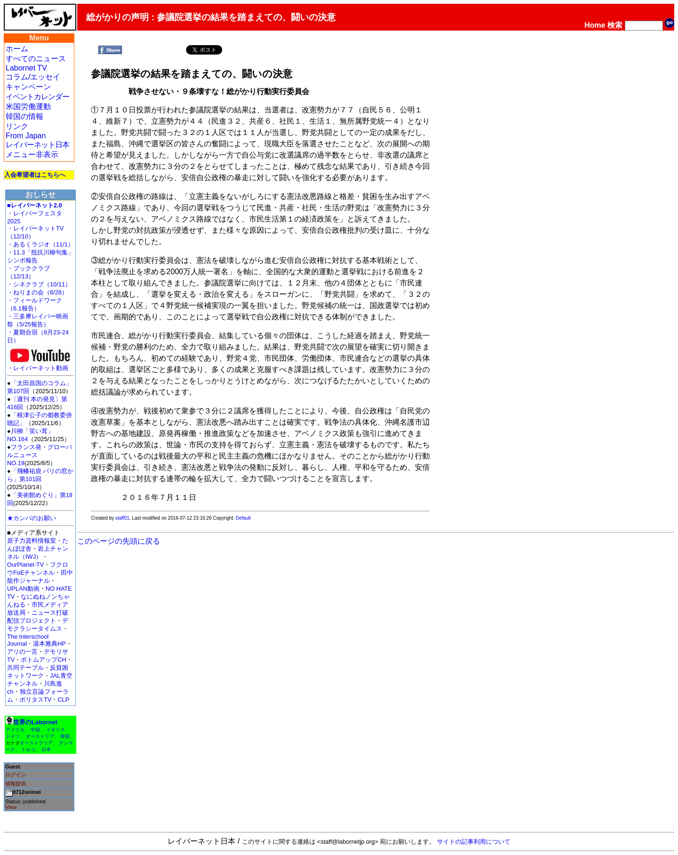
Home (594, 25)
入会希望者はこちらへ (34, 174)
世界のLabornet (35, 722)
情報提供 (15, 783)
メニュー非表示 (32, 154)
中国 (35, 729)
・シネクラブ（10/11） (39, 284)
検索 (614, 25)
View (10, 807)
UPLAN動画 (23, 588)
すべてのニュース (36, 59)
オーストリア (40, 736)
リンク (17, 126)
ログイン (15, 774)
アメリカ (15, 729)
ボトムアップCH (43, 659)
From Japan (26, 136)
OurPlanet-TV (25, 564)
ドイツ (13, 736)
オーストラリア (36, 742)
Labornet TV (26, 68)
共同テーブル (25, 667)
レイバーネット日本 (37, 145)
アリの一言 (22, 651)
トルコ (28, 749)
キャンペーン (28, 87)
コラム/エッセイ (33, 77)
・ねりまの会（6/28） (37, 292)
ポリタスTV (35, 699)
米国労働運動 (28, 107)
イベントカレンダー (37, 97)
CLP (63, 699)
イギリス (55, 729)
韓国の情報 (24, 116)
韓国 (65, 736)
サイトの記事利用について (473, 841)
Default (243, 518)
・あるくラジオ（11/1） (40, 244)
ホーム (17, 49)
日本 (46, 749)
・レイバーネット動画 (40, 365)
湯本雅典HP (49, 643)
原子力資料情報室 (31, 540)
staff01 (122, 518)
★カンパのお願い (31, 518)
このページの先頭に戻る (118, 541)
